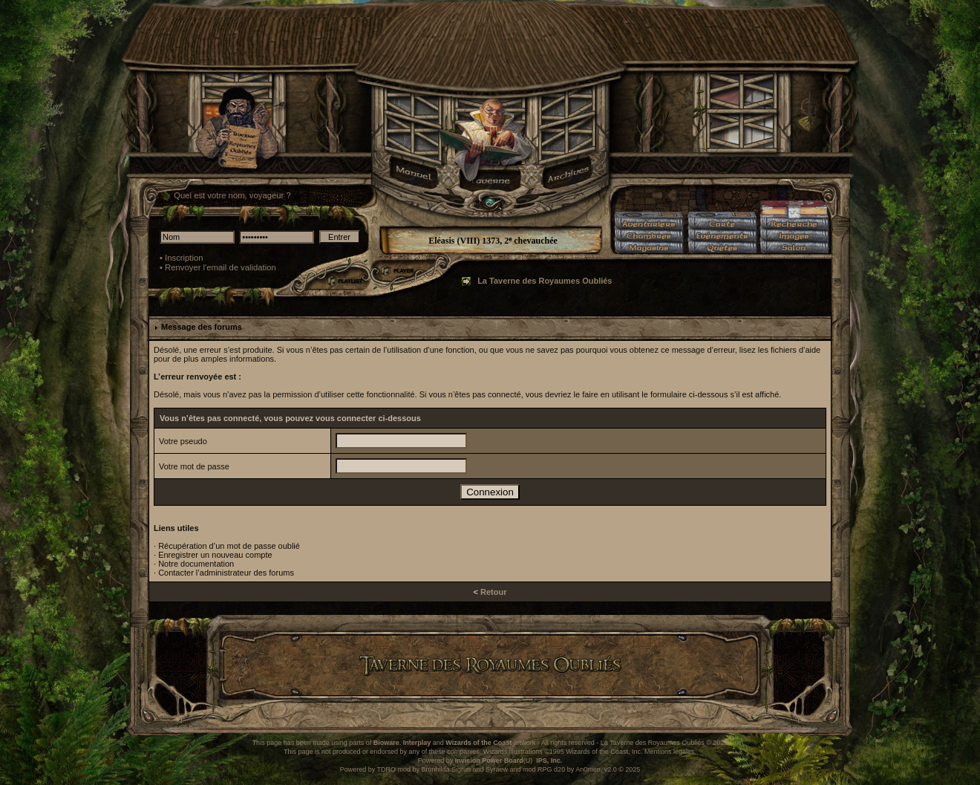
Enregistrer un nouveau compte (215, 554)
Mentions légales (669, 751)
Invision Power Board (489, 760)
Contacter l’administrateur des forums (226, 572)
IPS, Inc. (549, 760)
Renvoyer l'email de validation (220, 267)
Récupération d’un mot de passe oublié (229, 545)
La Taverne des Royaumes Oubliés (544, 280)
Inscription (184, 257)
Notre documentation (196, 563)
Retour (493, 591)
